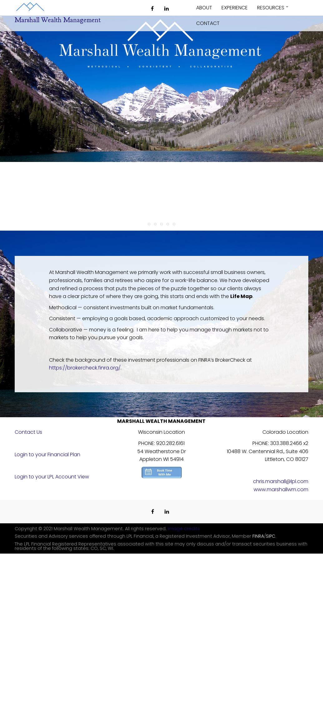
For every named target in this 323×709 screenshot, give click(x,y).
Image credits (184, 529)
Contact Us (28, 432)
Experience (234, 7)
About (204, 7)
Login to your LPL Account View (52, 476)
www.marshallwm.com (281, 489)
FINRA (258, 536)
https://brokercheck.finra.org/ (85, 367)
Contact (208, 23)
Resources (273, 10)
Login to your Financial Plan (47, 454)
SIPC (270, 536)
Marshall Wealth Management (58, 20)
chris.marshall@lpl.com (280, 481)
